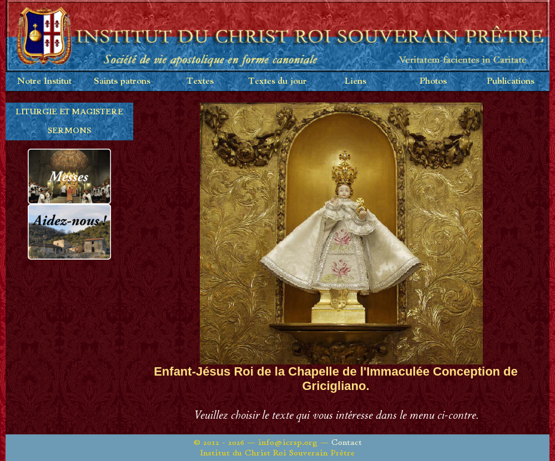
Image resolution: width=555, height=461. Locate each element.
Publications (510, 81)
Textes (200, 81)
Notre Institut (44, 81)
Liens (355, 81)
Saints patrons (122, 81)
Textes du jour (277, 81)
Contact (346, 442)
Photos (433, 81)
